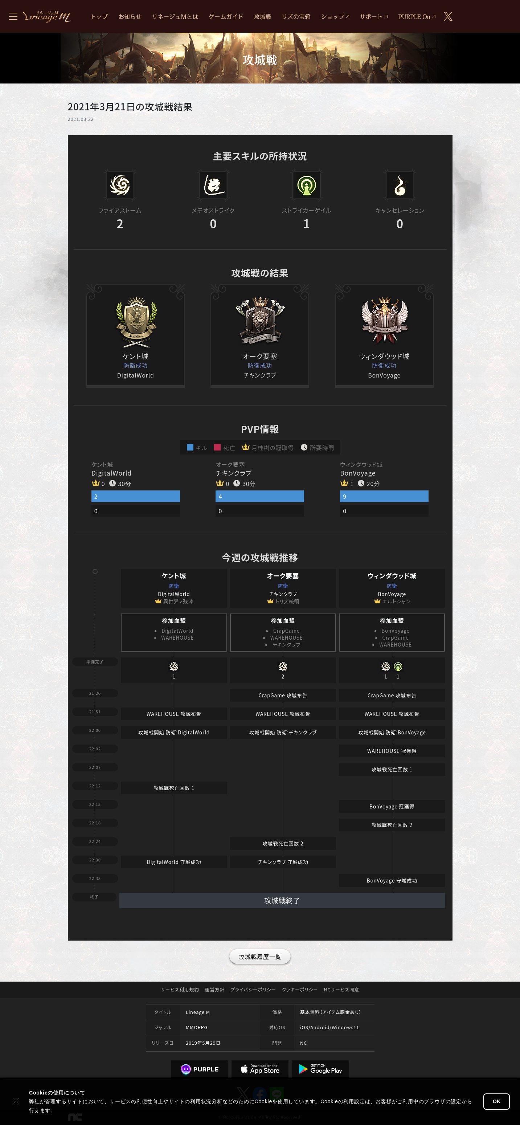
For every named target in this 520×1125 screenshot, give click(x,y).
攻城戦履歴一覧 (260, 956)
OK (496, 1101)
